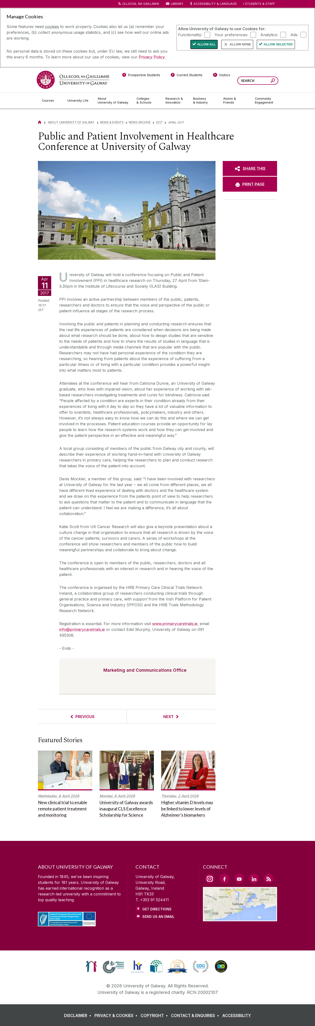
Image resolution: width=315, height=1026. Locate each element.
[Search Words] (257, 81)
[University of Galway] (73, 80)
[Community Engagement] (264, 100)
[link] (91, 966)
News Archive (140, 122)
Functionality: (190, 34)
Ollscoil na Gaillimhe (140, 4)
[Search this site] (273, 81)
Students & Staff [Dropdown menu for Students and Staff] (260, 4)
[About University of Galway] (113, 100)
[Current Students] (186, 76)
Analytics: (269, 34)
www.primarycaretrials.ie (174, 623)
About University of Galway (71, 122)
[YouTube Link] (239, 878)
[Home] (39, 122)
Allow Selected (278, 44)
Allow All (206, 44)
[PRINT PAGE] (250, 184)
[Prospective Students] (141, 76)
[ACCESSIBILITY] (236, 1015)
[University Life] (78, 100)
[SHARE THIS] (250, 168)
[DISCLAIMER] (78, 1015)
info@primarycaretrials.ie (82, 629)
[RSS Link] (268, 878)
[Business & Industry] (204, 100)
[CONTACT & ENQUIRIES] (196, 1015)
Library (177, 4)
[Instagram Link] (210, 879)
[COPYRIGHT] (155, 1015)
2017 (159, 122)
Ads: (294, 34)
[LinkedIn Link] (254, 878)
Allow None (240, 44)
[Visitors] (221, 76)
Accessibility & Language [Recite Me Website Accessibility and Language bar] (213, 4)
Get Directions (157, 909)
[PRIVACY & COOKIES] (116, 1015)
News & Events (112, 122)
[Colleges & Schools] (147, 100)
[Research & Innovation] (175, 100)
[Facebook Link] (224, 878)
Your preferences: (231, 34)
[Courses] (51, 100)
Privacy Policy (152, 57)
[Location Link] (240, 918)
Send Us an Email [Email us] (158, 916)
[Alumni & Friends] (235, 100)
